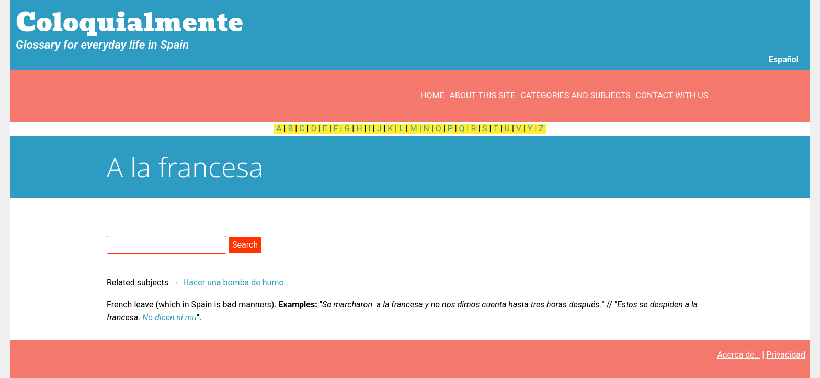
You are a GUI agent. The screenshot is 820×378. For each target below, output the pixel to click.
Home (432, 96)
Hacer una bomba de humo (233, 282)
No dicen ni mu (169, 318)
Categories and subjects (575, 96)
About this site (483, 96)
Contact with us (672, 96)
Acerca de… (739, 355)
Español (784, 59)
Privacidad (785, 355)
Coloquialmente (129, 23)
